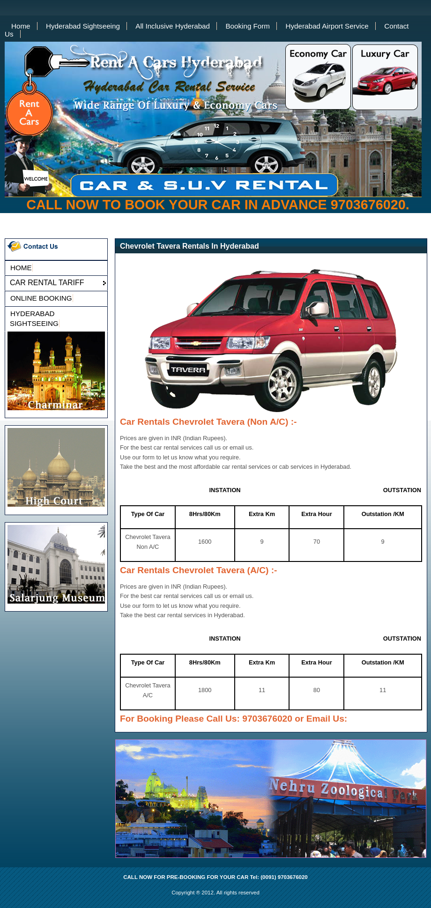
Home (20, 26)
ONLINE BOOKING (41, 298)
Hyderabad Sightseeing (83, 26)
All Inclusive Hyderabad (172, 26)
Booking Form (247, 26)
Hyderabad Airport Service (326, 26)
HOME (21, 268)
